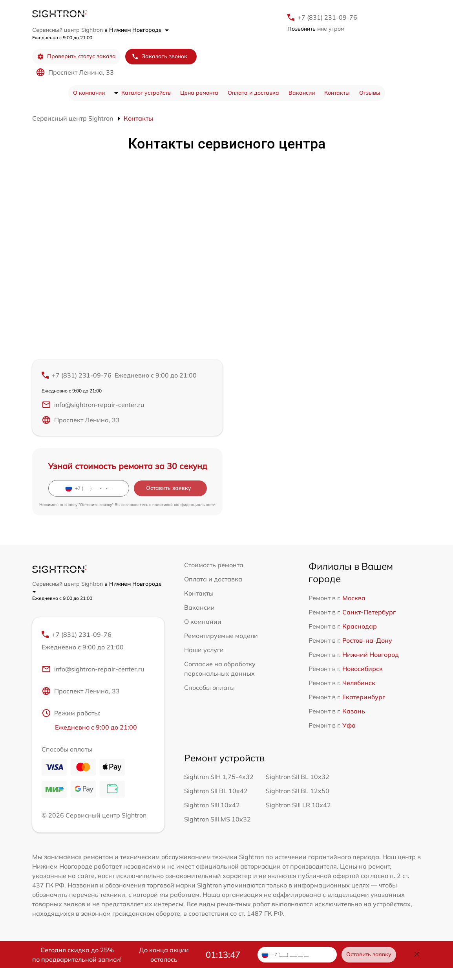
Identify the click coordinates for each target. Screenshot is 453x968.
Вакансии (302, 92)
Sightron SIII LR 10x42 (298, 805)
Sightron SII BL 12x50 (297, 791)
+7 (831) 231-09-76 (327, 17)
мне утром (315, 28)
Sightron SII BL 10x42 (216, 791)
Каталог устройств (146, 92)
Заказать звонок (159, 56)
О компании (89, 92)
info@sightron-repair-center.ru (93, 404)
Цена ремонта (199, 92)
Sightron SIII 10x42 (212, 805)
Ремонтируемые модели (221, 636)
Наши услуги (204, 650)
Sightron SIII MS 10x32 (217, 819)
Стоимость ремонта (213, 565)
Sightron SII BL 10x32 (297, 777)
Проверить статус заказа (76, 56)
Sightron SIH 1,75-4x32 (219, 777)
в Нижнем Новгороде (136, 29)
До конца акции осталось (164, 954)
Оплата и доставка (253, 92)
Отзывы (369, 92)
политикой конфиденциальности (184, 504)
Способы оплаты (209, 687)
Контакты (337, 92)
